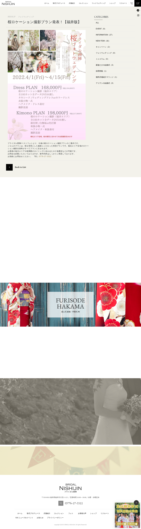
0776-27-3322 (45, 156)
